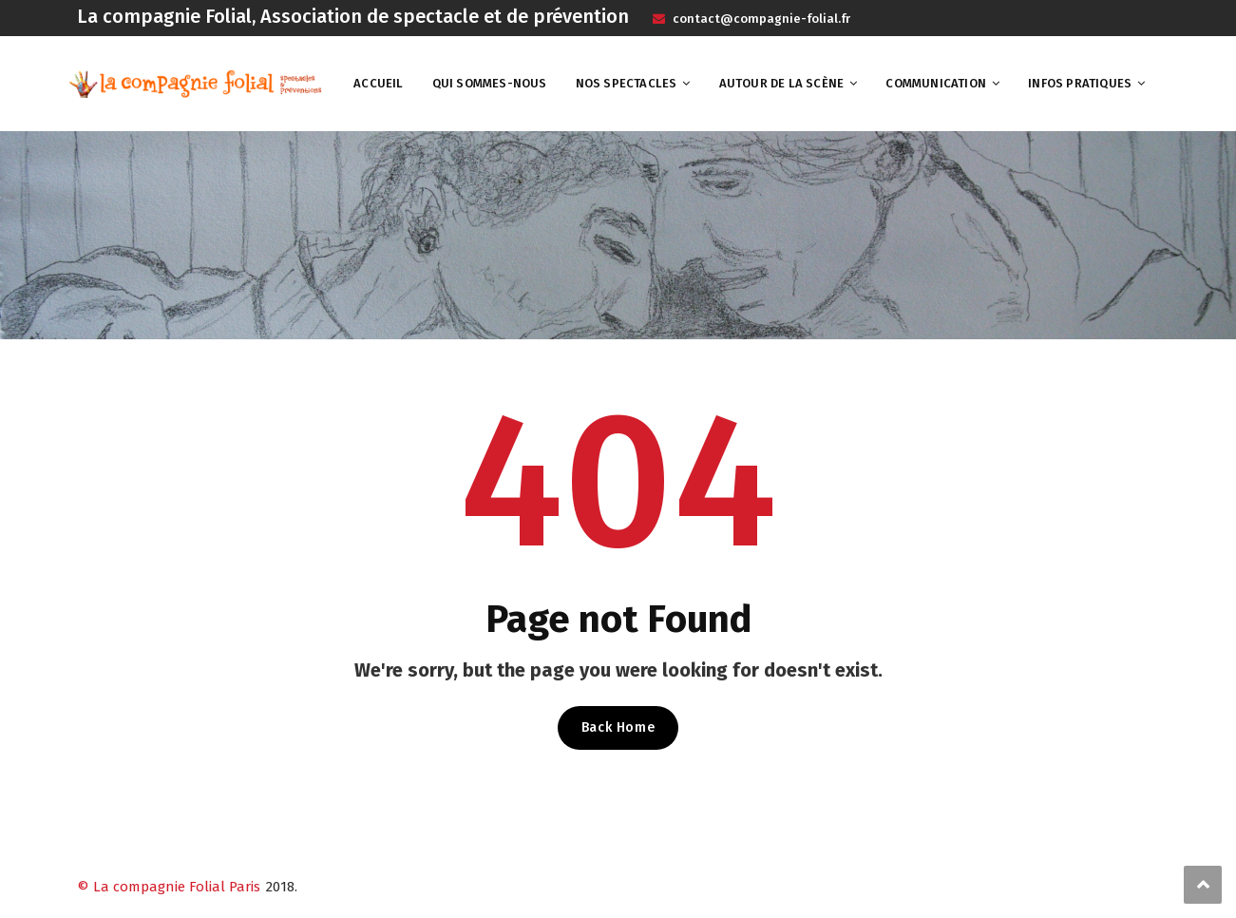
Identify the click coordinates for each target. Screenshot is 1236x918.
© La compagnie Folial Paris (168, 886)
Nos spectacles (626, 83)
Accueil (378, 83)
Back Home (618, 727)
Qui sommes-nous (489, 83)
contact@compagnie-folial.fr (760, 18)
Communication (935, 83)
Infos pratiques (1079, 83)
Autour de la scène (782, 83)
